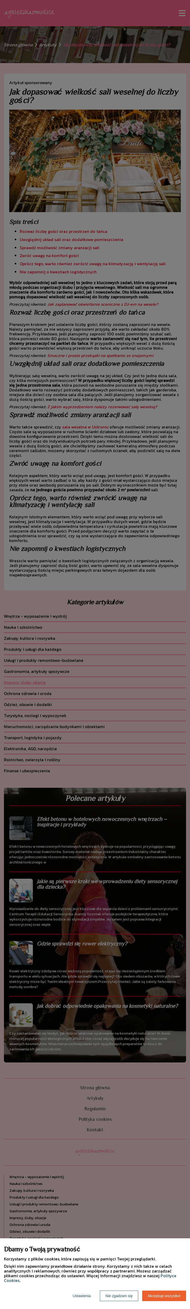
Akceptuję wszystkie (164, 1296)
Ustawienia (82, 1296)
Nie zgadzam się (119, 1296)
